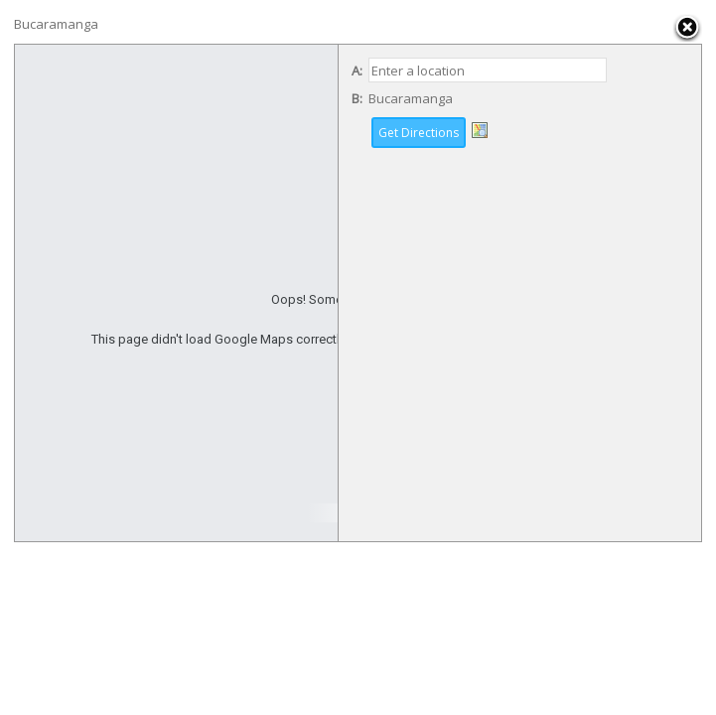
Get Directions (418, 132)
